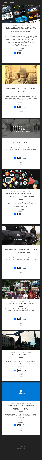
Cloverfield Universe (21, 363)
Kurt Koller (8, 2)
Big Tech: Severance (21, 145)
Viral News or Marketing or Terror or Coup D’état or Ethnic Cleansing (21, 199)
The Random (28, 25)
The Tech (29, 194)
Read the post (21, 51)
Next (24, 447)
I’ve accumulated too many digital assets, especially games (21, 31)
